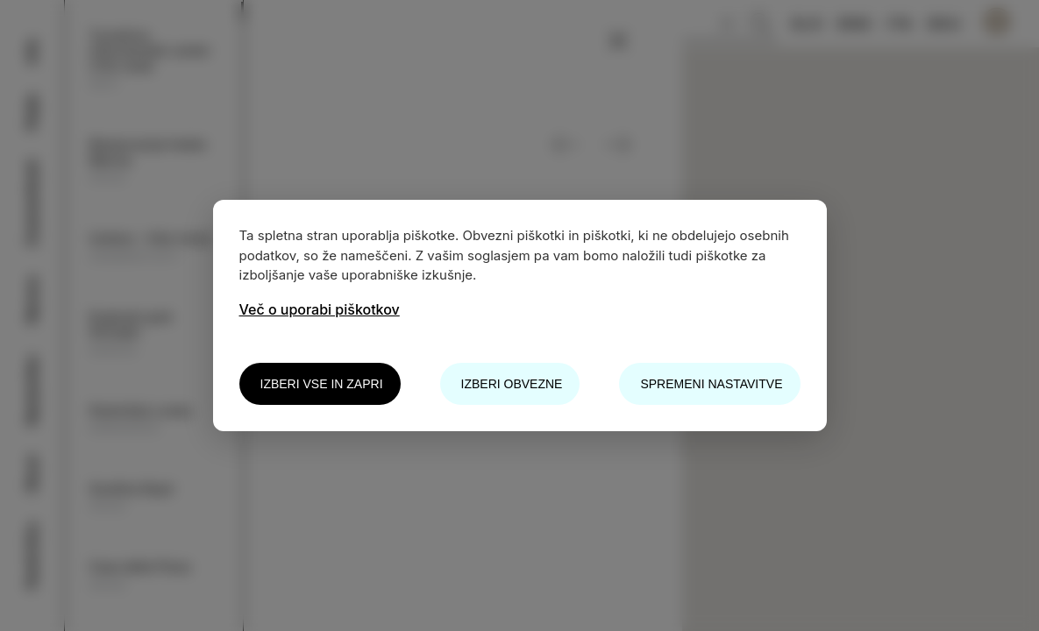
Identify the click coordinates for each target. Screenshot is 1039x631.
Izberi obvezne (512, 384)
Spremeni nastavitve (711, 384)
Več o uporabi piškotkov (319, 309)
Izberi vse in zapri (321, 384)
